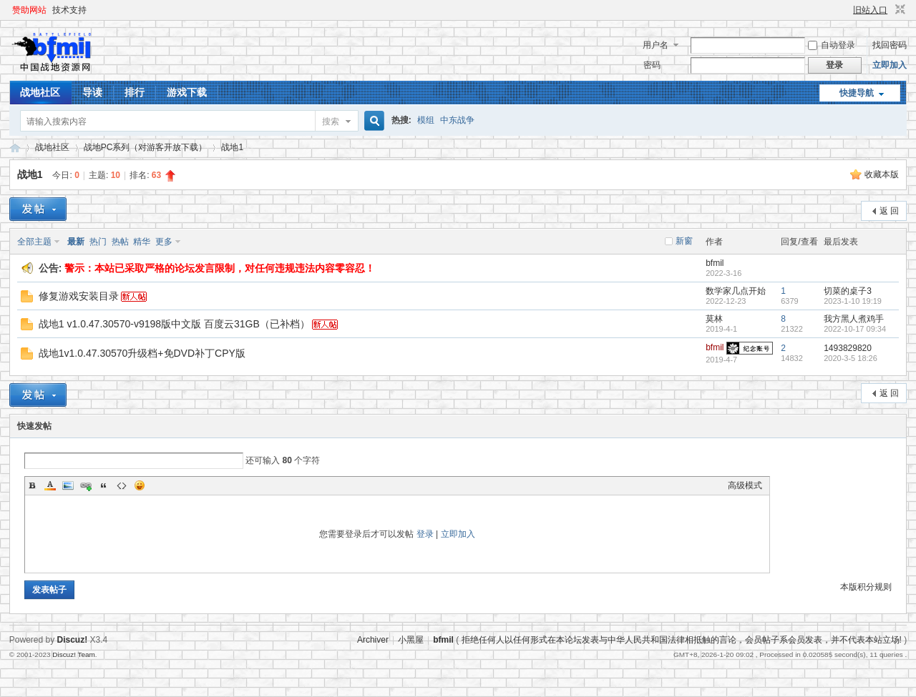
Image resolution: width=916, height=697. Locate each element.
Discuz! (72, 640)
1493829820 (848, 348)
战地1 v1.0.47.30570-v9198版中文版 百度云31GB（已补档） (174, 324)
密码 (652, 65)
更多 (163, 242)
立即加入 (889, 65)
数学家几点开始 (736, 291)
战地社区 (40, 92)
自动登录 (831, 45)
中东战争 (457, 120)
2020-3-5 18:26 (850, 358)
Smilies (139, 485)
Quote (104, 485)
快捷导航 (856, 93)
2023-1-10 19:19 (853, 301)
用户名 (655, 45)
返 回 (889, 211)
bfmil (714, 263)
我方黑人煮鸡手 (854, 319)
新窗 (684, 241)
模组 (425, 120)
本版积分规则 (866, 587)
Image (68, 485)
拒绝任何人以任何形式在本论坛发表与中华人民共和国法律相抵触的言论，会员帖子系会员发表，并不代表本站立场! (682, 640)
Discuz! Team (73, 654)
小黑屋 (411, 640)
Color (50, 485)
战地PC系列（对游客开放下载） (146, 147)
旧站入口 (870, 10)
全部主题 (34, 242)
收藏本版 (881, 174)
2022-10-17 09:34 (855, 329)
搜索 (330, 122)
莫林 (714, 319)
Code (121, 485)
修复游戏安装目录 (79, 296)
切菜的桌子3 (848, 291)
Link (86, 485)
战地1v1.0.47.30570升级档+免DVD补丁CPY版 (142, 353)
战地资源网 (15, 147)
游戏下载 (187, 92)
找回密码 (889, 45)
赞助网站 (29, 10)
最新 (75, 242)
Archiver (373, 640)
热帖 (120, 242)
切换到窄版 (898, 10)
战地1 (232, 147)
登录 (425, 534)
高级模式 (745, 485)
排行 (135, 92)
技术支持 (69, 10)
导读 (92, 92)
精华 (141, 242)
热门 (98, 242)
